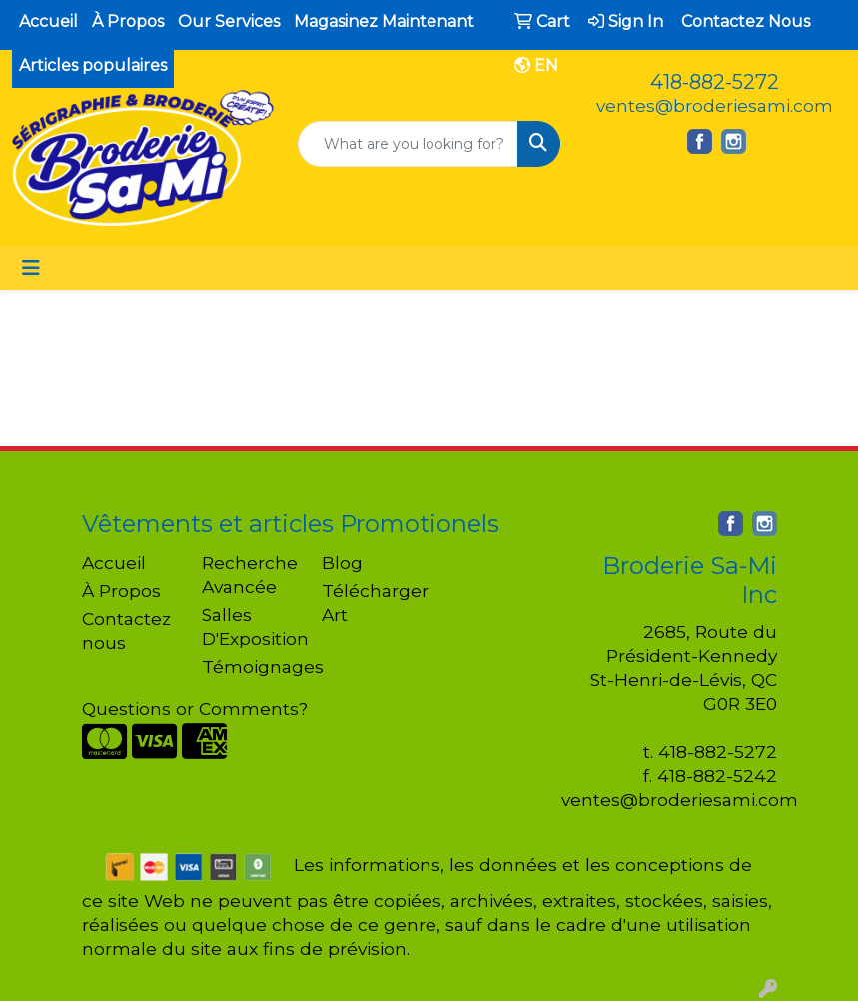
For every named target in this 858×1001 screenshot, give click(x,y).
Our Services (229, 21)
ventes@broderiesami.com (714, 105)
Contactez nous (126, 630)
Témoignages (250, 666)
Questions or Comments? (195, 708)
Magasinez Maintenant (384, 21)
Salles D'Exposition (250, 626)
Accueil (48, 21)
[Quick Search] (407, 144)
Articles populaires (93, 65)
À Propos (128, 21)
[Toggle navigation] (31, 268)
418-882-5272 (714, 82)
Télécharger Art (370, 602)
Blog (342, 562)
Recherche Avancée (250, 574)
